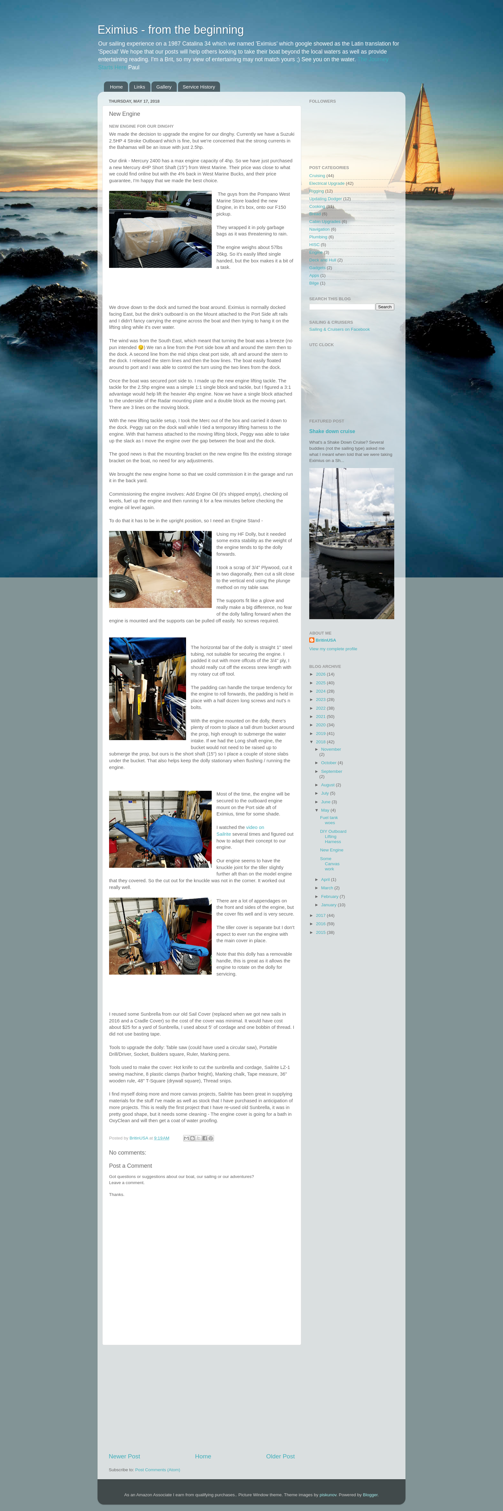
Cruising (317, 175)
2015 (321, 932)
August (328, 784)
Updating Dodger (325, 198)
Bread (315, 213)
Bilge (314, 283)
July (325, 793)
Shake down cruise (332, 431)
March (327, 887)
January (329, 904)
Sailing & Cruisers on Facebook (339, 329)
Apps (314, 275)
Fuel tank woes (329, 820)
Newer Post (124, 1456)
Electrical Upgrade (327, 183)
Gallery (164, 87)
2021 (321, 716)
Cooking (317, 206)
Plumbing (318, 237)
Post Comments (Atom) (157, 1469)
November (331, 749)
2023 (321, 699)
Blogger (370, 1494)
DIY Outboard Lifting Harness (333, 836)
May (325, 810)
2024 (321, 691)
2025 (321, 682)
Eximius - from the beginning (171, 29)
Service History (199, 87)
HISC (314, 244)
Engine (316, 252)
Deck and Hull (322, 260)
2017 (321, 915)
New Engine (332, 850)
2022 (321, 708)
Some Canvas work (330, 863)
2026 (321, 674)
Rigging (316, 191)
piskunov (328, 1494)
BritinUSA (326, 640)
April (326, 879)
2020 (321, 724)
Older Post (280, 1456)
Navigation (319, 229)
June (326, 801)
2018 (321, 741)
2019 (321, 733)
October (329, 762)
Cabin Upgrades (325, 221)
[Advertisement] (202, 1399)
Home (116, 87)
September (331, 771)
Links (139, 87)
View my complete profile (333, 648)
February (330, 896)
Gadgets (317, 267)
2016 (321, 923)
